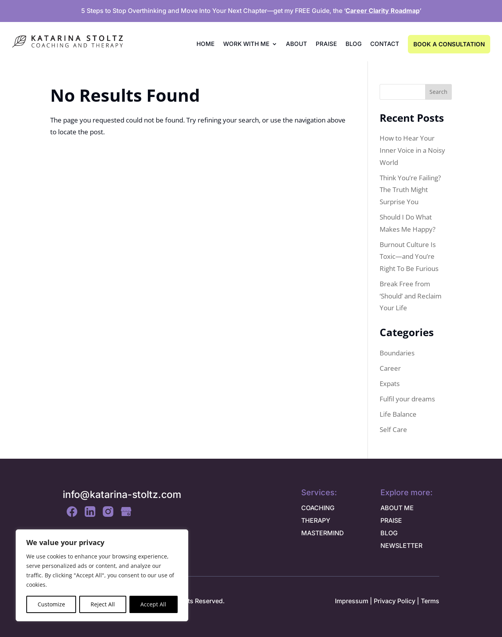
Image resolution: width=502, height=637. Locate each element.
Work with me (246, 44)
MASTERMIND (322, 533)
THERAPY (315, 520)
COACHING (318, 508)
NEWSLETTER (401, 545)
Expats (390, 383)
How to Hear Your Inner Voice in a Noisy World (412, 150)
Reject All (103, 604)
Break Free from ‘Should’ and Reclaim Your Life (411, 295)
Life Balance (398, 414)
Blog (354, 44)
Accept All (153, 604)
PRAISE (391, 520)
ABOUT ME (397, 508)
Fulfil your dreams (407, 398)
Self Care (393, 429)
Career (390, 368)
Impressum (351, 601)
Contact (384, 44)
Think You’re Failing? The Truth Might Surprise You (410, 189)
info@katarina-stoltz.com (122, 494)
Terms (430, 601)
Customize (51, 604)
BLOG (389, 533)
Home (205, 44)
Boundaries (397, 352)
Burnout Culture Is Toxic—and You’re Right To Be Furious (409, 256)
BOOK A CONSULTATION (449, 44)
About (296, 44)
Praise (326, 44)
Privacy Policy (394, 601)
